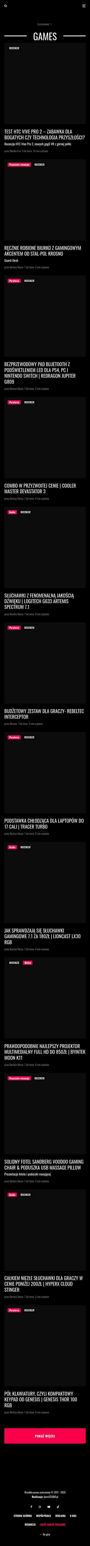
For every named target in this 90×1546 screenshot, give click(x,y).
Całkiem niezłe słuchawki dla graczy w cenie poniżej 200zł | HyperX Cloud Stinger (43, 1283)
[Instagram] (39, 1506)
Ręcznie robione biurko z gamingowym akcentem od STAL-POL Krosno (42, 250)
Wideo (28, 962)
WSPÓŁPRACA (43, 1516)
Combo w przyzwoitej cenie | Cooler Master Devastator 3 (40, 488)
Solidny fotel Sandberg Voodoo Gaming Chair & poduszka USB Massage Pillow (44, 1164)
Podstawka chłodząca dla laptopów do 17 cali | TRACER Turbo (44, 823)
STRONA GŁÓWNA (23, 1516)
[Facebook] (31, 1506)
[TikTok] (58, 1506)
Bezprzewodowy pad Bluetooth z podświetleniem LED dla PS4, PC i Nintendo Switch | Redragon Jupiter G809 (40, 372)
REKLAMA (60, 1516)
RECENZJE (14, 48)
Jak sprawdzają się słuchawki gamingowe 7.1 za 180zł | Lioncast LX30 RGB (42, 936)
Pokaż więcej (45, 1436)
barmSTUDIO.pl (51, 1497)
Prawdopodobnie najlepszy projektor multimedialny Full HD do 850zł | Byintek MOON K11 (44, 1051)
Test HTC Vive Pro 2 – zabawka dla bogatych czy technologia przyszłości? (44, 134)
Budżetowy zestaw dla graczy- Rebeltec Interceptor (44, 714)
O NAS (73, 1516)
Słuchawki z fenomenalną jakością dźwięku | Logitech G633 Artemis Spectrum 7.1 (39, 601)
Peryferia (14, 281)
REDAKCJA (30, 1524)
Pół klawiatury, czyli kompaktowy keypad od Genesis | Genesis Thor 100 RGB (40, 1399)
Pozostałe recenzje (19, 164)
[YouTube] (48, 1506)
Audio (12, 512)
